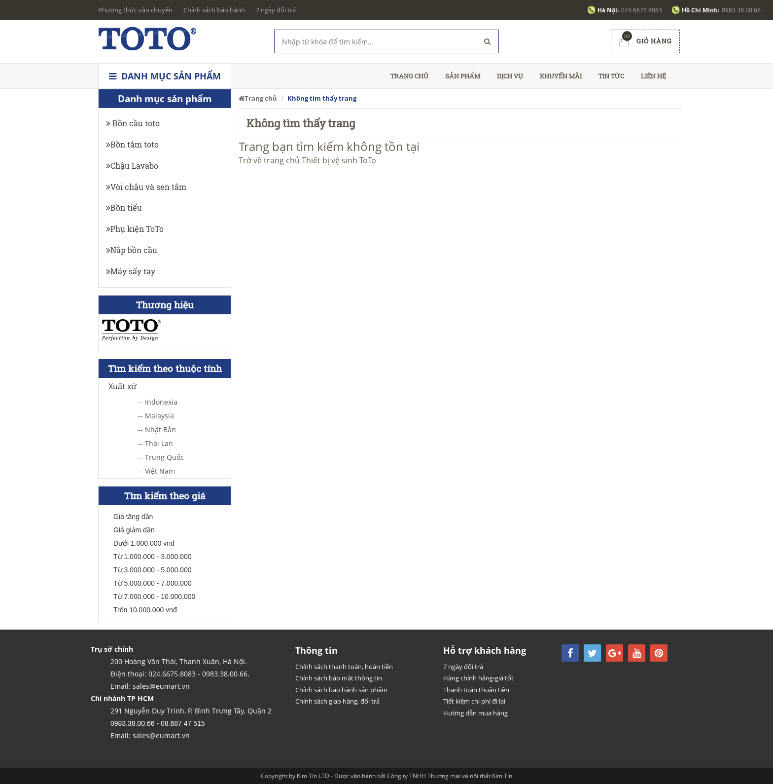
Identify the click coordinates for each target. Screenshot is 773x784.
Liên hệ (653, 76)
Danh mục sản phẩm (165, 76)
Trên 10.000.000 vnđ (145, 610)
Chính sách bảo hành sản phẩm (341, 689)
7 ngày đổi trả (276, 9)
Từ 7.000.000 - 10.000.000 (154, 596)
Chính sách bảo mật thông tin (338, 677)
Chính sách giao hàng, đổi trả (337, 701)
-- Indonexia (157, 402)
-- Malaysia (156, 415)
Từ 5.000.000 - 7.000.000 (152, 583)
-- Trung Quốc (161, 457)
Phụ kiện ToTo (135, 229)
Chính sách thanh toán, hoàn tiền (344, 666)
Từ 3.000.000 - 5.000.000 (152, 570)
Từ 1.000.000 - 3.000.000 (152, 556)
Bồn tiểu (124, 207)
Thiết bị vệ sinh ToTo (339, 160)
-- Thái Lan (155, 443)
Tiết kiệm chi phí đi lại (474, 701)
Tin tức (611, 76)
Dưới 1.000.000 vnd (144, 543)
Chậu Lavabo (132, 165)
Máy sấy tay (130, 271)
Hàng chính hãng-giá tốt (478, 677)
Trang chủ (409, 76)
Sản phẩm (462, 76)
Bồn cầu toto (133, 123)
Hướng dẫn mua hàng (475, 713)
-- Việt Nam (156, 471)
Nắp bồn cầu (131, 250)
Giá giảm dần (134, 530)
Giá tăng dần (133, 517)
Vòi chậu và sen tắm (146, 187)
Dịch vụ (510, 76)
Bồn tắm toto (132, 144)
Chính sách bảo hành (214, 9)
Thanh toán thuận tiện (476, 689)
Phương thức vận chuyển (135, 9)
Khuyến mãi (561, 76)
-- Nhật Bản (157, 429)
